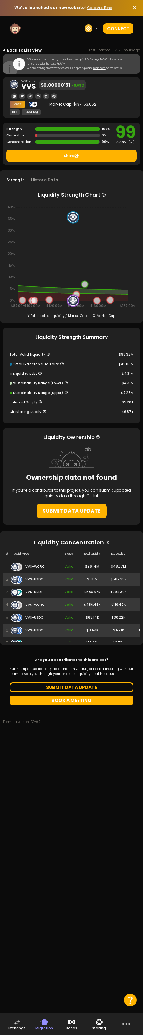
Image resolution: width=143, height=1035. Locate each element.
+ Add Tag (31, 112)
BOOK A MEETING (71, 700)
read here (99, 68)
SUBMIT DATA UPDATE (72, 510)
